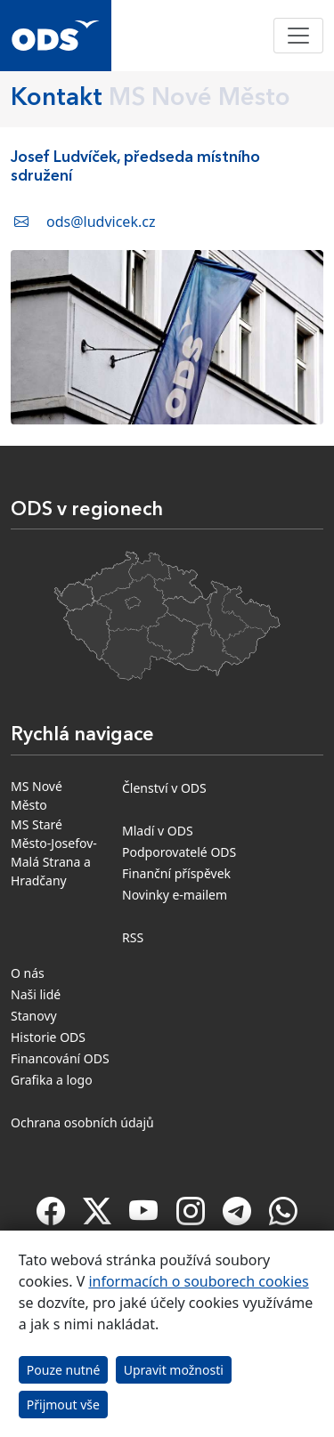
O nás (28, 973)
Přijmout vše (63, 1404)
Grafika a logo (52, 1079)
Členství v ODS (164, 787)
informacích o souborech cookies (198, 1281)
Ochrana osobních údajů (82, 1122)
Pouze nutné (64, 1369)
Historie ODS (48, 1037)
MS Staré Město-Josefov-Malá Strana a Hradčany (54, 852)
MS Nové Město (36, 795)
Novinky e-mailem (174, 894)
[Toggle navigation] (298, 35)
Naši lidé (36, 994)
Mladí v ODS (157, 830)
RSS (132, 937)
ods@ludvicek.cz (100, 221)
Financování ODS (60, 1058)
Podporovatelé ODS (179, 852)
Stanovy (34, 1015)
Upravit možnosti (174, 1369)
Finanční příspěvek (176, 873)
